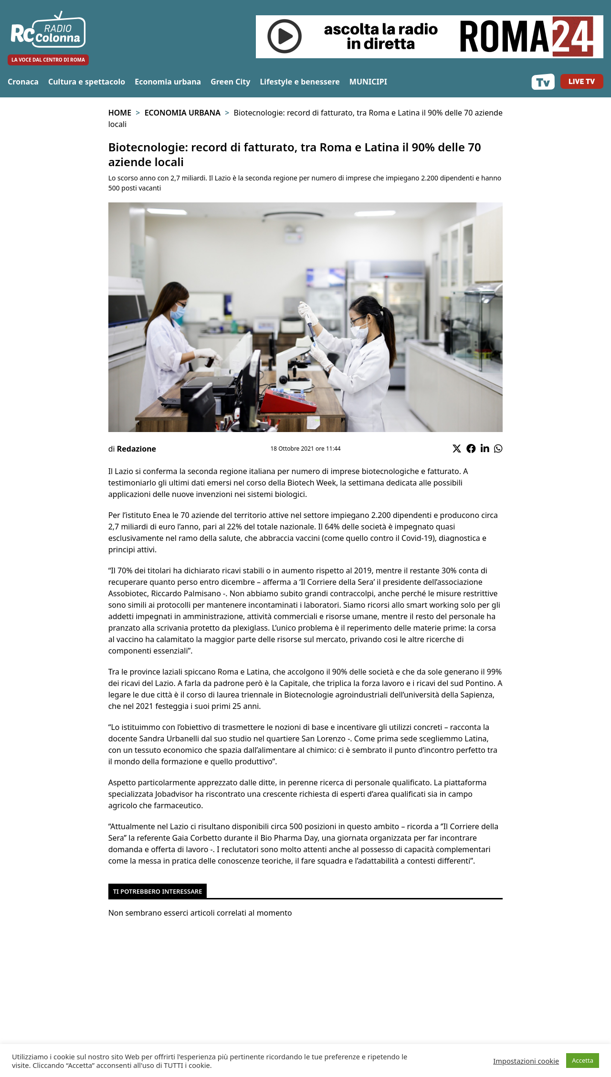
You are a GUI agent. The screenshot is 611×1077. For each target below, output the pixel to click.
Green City (230, 81)
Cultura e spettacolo (86, 81)
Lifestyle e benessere (299, 81)
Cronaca (23, 81)
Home (119, 112)
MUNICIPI (368, 81)
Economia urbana (168, 81)
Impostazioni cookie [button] (526, 1060)
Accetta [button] (582, 1060)
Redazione (136, 448)
